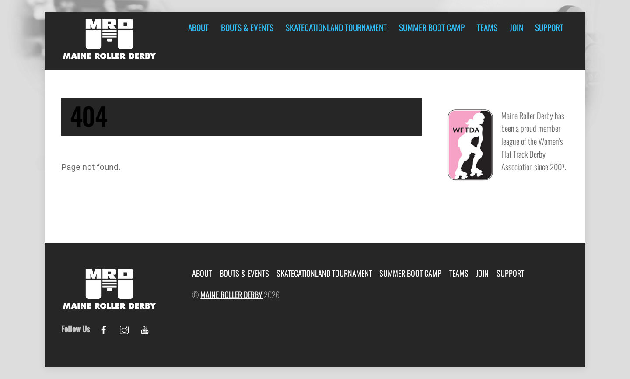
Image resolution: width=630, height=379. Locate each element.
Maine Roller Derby (231, 294)
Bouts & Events (247, 27)
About (198, 27)
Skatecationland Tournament (336, 27)
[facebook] (103, 327)
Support (549, 27)
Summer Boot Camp (432, 27)
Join (516, 27)
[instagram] (124, 327)
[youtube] (145, 327)
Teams (487, 27)
